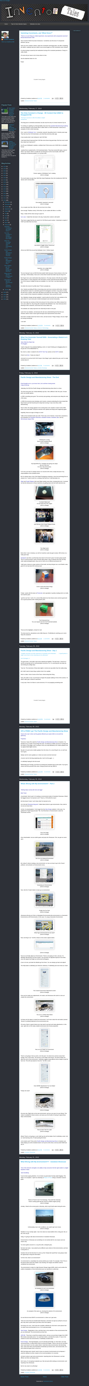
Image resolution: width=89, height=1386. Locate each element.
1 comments (46, 638)
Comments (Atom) (48, 1381)
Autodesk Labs (55, 417)
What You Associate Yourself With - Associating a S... (8, 244)
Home (6, 24)
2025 (4, 166)
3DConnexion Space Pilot (27, 419)
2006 (4, 299)
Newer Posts (24, 1376)
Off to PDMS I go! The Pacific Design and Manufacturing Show (44, 731)
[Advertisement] (9, 73)
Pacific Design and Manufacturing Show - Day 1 (39, 650)
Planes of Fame (48, 1177)
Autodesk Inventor (46, 417)
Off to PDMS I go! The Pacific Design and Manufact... (8, 268)
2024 (4, 168)
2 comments (46, 98)
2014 (4, 191)
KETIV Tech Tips (43, 352)
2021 (4, 175)
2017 (4, 184)
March (6, 222)
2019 (4, 180)
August (7, 211)
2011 (4, 198)
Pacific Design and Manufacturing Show (47, 1141)
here (28, 355)
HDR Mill (23, 1335)
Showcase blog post (33, 804)
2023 (4, 171)
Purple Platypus (30, 481)
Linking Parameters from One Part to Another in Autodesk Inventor (12, 145)
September (8, 209)
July (6, 213)
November (7, 204)
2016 (4, 186)
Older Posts (64, 1376)
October (7, 206)
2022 (4, 173)
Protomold (39, 593)
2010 (4, 200)
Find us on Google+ (5, 0)
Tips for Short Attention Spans (19, 24)
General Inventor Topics (31, 100)
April (6, 220)
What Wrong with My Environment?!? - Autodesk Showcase (43, 1162)
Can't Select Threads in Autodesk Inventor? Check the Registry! (12, 111)
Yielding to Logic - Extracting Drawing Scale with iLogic (12, 127)
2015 (4, 189)
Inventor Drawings (42, 368)
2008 (4, 294)
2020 (4, 177)
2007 (4, 297)
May (6, 218)
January (7, 289)
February (7, 224)
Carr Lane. (23, 217)
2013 (4, 193)
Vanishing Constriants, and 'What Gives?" (37, 33)
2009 (4, 292)
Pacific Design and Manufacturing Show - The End (40, 377)
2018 (4, 182)
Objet (22, 481)
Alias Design (48, 809)
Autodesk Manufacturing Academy (59, 126)
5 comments (47, 325)
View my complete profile (8, 41)
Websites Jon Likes (35, 24)
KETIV (57, 352)
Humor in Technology (43, 328)
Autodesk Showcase (35, 417)
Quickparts (24, 558)
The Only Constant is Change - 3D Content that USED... (8, 235)
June (6, 215)
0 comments (46, 365)
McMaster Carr (32, 132)
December (7, 202)
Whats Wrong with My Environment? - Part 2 (37, 784)
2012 (4, 195)
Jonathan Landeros (8, 39)
